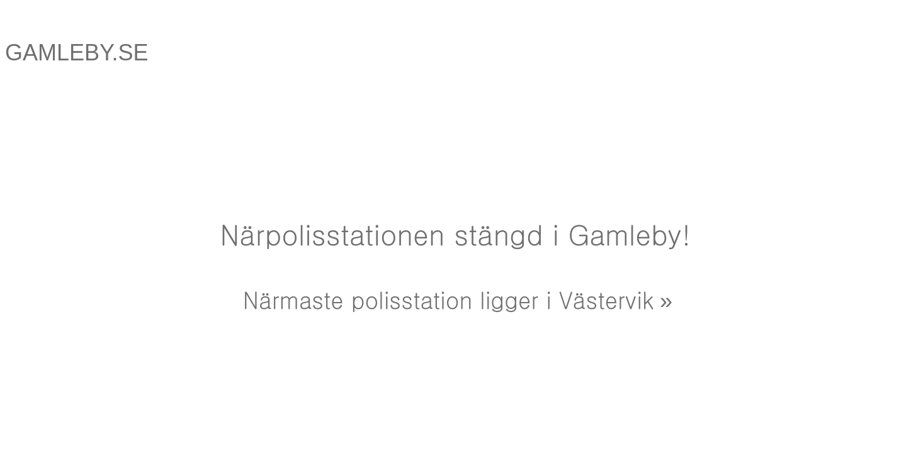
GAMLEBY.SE (76, 52)
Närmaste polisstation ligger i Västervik (448, 299)
